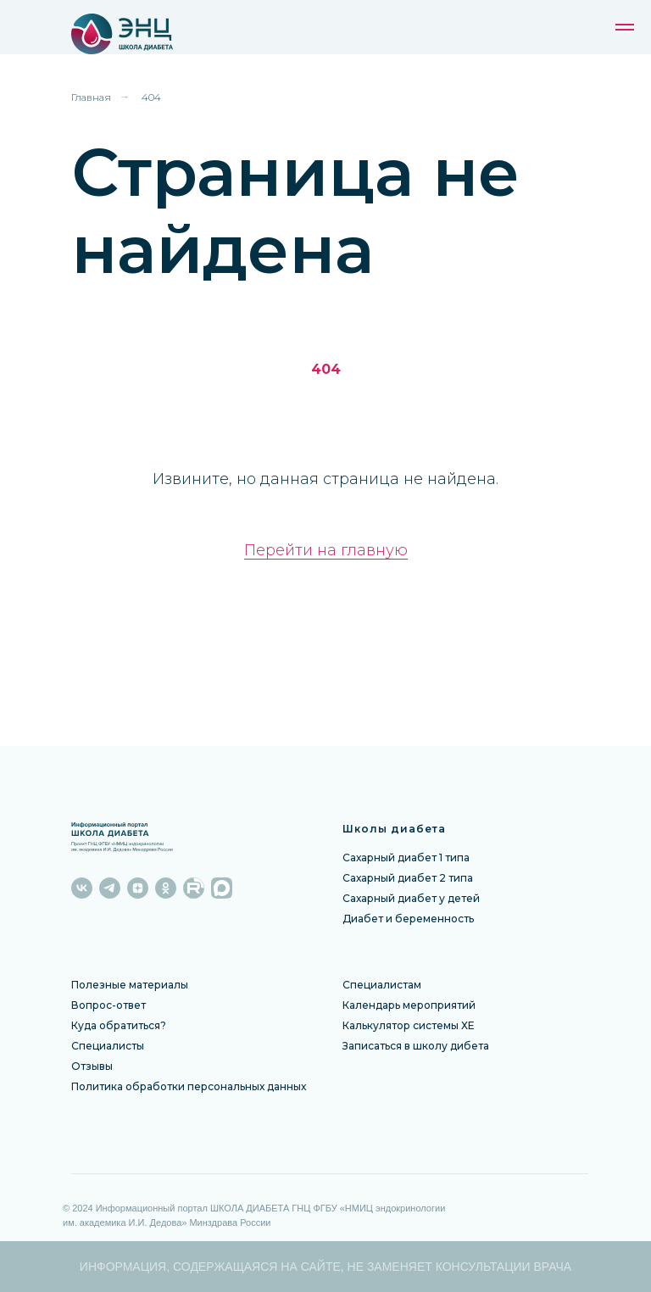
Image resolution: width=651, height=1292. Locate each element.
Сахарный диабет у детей (411, 898)
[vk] (81, 888)
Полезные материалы (129, 984)
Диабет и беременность (408, 918)
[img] (153, 34)
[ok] (165, 888)
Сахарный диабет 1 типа (406, 857)
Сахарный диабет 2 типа (407, 878)
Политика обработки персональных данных (188, 1086)
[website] (193, 888)
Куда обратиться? (118, 1025)
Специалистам (381, 984)
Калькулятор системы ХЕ (408, 1025)
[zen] (137, 888)
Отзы (85, 1066)
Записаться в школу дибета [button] (415, 1045)
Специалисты (107, 1045)
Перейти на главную (326, 550)
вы (106, 1066)
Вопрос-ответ (108, 1005)
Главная (91, 97)
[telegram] (109, 888)
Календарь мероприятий (409, 1005)
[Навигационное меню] (624, 27)
